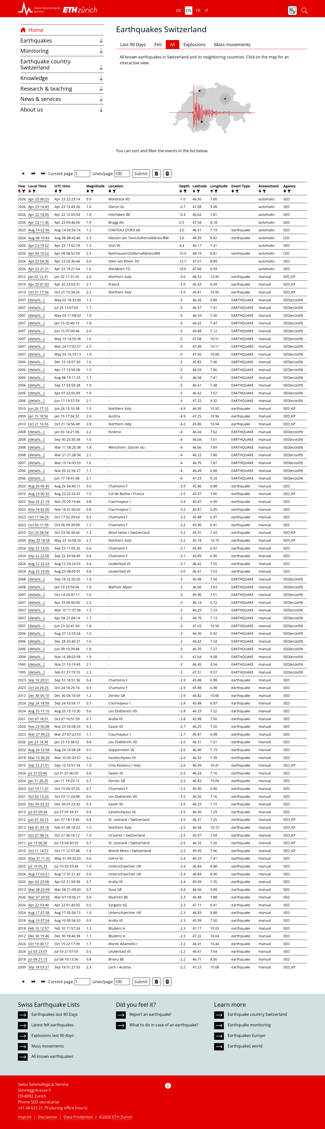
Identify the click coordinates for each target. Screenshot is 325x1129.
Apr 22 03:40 (38, 905)
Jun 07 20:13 (38, 819)
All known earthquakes (52, 1056)
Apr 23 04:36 (38, 261)
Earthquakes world (245, 1046)
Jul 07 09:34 (37, 812)
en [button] (188, 10)
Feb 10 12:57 (38, 928)
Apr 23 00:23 (38, 199)
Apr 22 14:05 (38, 214)
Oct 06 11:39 (38, 525)
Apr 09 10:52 (38, 253)
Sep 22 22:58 (38, 555)
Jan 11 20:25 (38, 780)
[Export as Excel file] (156, 173)
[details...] (36, 300)
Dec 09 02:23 (38, 804)
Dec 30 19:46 (38, 936)
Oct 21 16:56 (38, 424)
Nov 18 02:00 (38, 509)
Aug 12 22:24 (38, 563)
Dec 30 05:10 (38, 695)
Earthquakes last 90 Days (54, 1014)
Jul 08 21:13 (37, 959)
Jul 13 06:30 (37, 842)
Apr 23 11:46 (38, 222)
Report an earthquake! (150, 1014)
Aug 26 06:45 (38, 486)
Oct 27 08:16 (38, 835)
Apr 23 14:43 (38, 206)
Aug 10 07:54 (38, 920)
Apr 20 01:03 (38, 284)
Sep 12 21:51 (38, 765)
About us (62, 109)
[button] (39, 8)
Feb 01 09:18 (38, 827)
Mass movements (232, 44)
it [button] (206, 10)
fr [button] (198, 10)
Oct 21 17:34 (38, 292)
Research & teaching (62, 88)
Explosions (194, 44)
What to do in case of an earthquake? (164, 1025)
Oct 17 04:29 (38, 517)
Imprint (25, 1117)
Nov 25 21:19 (38, 501)
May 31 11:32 (39, 858)
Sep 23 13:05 (38, 548)
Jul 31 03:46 (37, 773)
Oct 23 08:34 (38, 532)
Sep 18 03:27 (38, 967)
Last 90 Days (133, 44)
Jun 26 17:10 (38, 408)
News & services (62, 99)
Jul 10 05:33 (37, 866)
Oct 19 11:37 (38, 788)
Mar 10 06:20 (39, 757)
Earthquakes (62, 40)
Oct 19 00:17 (38, 943)
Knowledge (62, 78)
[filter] (23, 191)
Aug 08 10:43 (38, 237)
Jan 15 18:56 (38, 416)
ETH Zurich (122, 1117)
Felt (158, 44)
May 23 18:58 (39, 540)
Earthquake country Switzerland (62, 64)
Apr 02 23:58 (38, 881)
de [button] (178, 10)
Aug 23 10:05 (38, 571)
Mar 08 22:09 (39, 889)
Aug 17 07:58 (38, 912)
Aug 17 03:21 (38, 874)
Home (31, 30)
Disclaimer (47, 1117)
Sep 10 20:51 (38, 680)
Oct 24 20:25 (38, 687)
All (172, 44)
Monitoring (62, 51)
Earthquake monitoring (249, 1025)
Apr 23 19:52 (38, 245)
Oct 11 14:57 (38, 850)
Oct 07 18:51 (38, 718)
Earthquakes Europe (246, 1035)
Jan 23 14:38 (38, 742)
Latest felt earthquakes (52, 1025)
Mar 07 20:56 (39, 897)
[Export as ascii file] (167, 173)
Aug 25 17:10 (38, 711)
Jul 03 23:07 (37, 951)
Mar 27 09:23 (39, 734)
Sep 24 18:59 (38, 703)
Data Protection (78, 1117)
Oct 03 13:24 (38, 796)
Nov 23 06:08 (38, 726)
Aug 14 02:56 (38, 230)
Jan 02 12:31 (38, 276)
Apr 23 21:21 (38, 268)
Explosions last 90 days (52, 1035)
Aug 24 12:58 (38, 749)
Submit (141, 173)
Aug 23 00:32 (38, 493)
